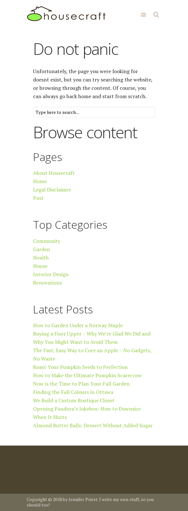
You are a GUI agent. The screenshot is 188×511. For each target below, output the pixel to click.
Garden (41, 249)
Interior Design (51, 274)
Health (41, 257)
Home (40, 181)
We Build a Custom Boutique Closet (74, 400)
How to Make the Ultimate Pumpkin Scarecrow (87, 375)
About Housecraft (54, 172)
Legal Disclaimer (52, 189)
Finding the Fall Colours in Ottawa (73, 392)
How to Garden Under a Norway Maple (78, 325)
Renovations (47, 282)
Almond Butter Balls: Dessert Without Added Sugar (93, 425)
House (40, 265)
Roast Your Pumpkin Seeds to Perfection (80, 366)
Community (46, 240)
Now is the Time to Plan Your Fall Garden (81, 383)
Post (38, 197)
